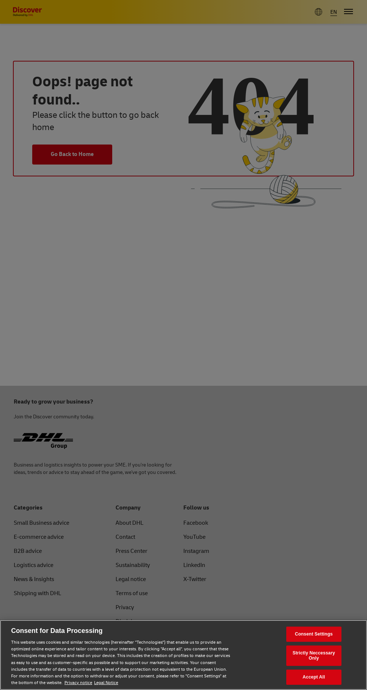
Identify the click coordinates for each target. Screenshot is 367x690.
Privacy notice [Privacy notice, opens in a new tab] (78, 683)
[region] (183, 655)
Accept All (314, 677)
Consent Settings (314, 634)
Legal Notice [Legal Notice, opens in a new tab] (106, 683)
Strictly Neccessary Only (314, 655)
